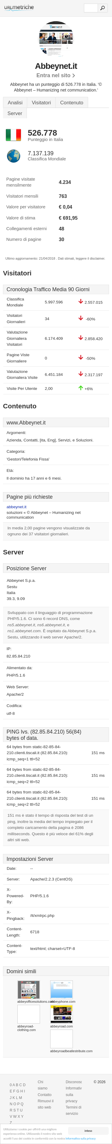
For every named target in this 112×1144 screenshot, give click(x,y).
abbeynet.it (17, 507)
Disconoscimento (79, 1082)
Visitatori (41, 103)
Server (14, 113)
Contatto (44, 1095)
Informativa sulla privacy (80, 1139)
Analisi (15, 103)
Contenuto (71, 103)
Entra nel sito (53, 75)
